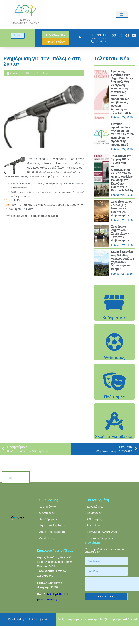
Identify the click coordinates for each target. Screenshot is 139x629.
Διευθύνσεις (47, 538)
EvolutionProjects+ (36, 619)
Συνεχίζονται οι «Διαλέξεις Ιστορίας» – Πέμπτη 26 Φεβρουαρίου (121, 208)
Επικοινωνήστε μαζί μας (55, 550)
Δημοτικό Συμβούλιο (52, 525)
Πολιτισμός (94, 513)
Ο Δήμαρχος (47, 513)
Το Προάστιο (47, 506)
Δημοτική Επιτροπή (52, 531)
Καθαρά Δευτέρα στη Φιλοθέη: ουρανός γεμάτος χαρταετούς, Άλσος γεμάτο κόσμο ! (122, 260)
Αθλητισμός (94, 519)
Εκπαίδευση (94, 525)
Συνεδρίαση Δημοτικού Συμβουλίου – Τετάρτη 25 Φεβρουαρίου (120, 233)
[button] (122, 14)
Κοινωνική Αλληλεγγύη (102, 531)
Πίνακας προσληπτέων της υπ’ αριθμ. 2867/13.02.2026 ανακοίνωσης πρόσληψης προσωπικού (122, 134)
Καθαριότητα (95, 506)
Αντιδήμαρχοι (48, 519)
